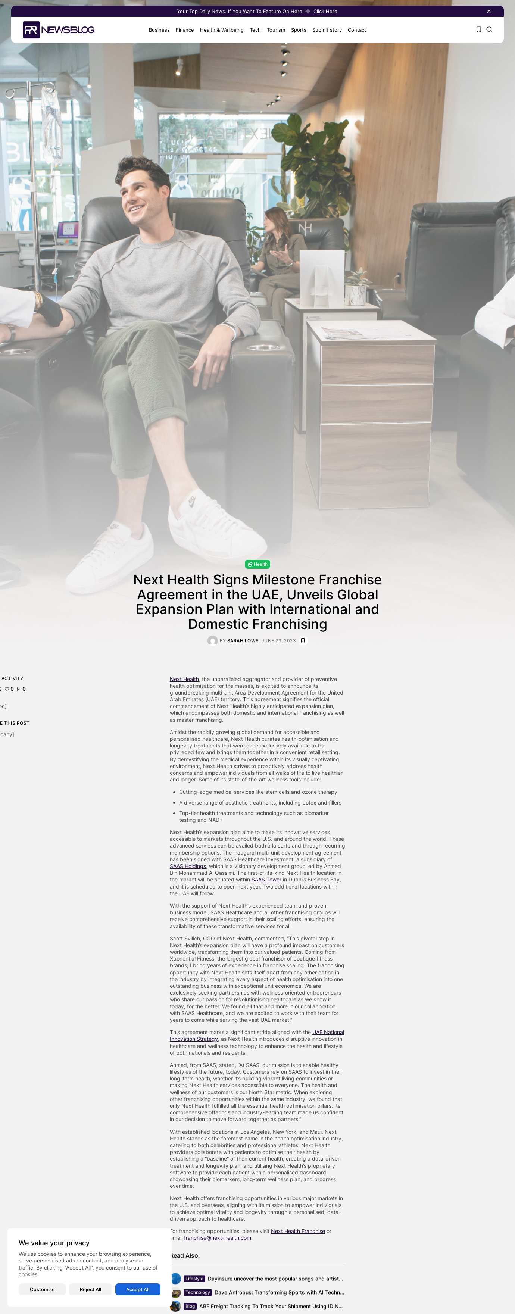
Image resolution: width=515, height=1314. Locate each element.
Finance (185, 30)
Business (159, 30)
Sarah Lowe (243, 641)
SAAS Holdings (188, 866)
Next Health (184, 679)
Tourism (276, 30)
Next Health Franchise (298, 1231)
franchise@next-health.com (217, 1238)
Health (257, 564)
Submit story (327, 30)
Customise (42, 1289)
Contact (357, 30)
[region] (89, 1267)
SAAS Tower (266, 879)
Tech (255, 30)
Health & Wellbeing (222, 30)
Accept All (137, 1289)
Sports (298, 30)
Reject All (90, 1289)
